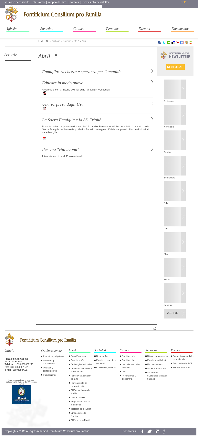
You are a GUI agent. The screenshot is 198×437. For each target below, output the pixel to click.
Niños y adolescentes (157, 356)
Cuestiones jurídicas (106, 367)
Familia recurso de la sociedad (106, 362)
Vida (124, 371)
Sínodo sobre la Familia (78, 414)
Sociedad (46, 29)
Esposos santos (155, 364)
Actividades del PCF (182, 363)
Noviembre (169, 127)
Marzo (167, 279)
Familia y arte (128, 356)
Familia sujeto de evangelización (79, 384)
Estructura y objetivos (53, 356)
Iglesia (12, 29)
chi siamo (39, 2)
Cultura (78, 29)
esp (183, 2)
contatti (74, 2)
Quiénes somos (52, 351)
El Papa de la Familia (81, 420)
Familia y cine (128, 360)
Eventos (144, 29)
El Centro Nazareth (182, 367)
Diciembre (169, 101)
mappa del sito (57, 2)
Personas (112, 29)
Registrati (175, 67)
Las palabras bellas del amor (131, 366)
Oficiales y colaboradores (50, 369)
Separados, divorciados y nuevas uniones (157, 375)
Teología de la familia (81, 409)
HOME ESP (43, 41)
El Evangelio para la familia (80, 391)
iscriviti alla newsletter (96, 2)
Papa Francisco (78, 356)
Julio (166, 203)
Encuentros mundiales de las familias (183, 357)
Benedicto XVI (78, 360)
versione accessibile (17, 2)
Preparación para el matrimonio (80, 403)
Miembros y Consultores (49, 362)
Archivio (11, 54)
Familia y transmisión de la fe (81, 377)
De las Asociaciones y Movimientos (81, 370)
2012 (76, 41)
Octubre (168, 152)
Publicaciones (50, 375)
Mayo (166, 254)
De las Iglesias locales (81, 364)
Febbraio (168, 305)
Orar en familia (78, 397)
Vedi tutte (173, 313)
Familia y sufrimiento (157, 360)
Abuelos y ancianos (156, 368)
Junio (166, 228)
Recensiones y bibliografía (129, 377)
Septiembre (169, 177)
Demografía (102, 356)
